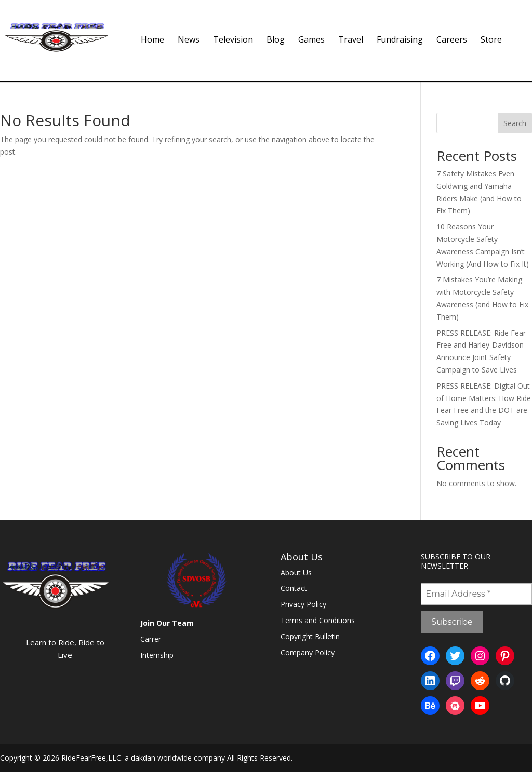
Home (152, 40)
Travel (350, 40)
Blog (276, 40)
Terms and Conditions (318, 620)
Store (491, 40)
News (189, 40)
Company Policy (308, 652)
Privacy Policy (303, 604)
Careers (451, 40)
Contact (294, 588)
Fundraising (400, 40)
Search (514, 123)
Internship (157, 655)
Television (233, 40)
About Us (296, 572)
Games (311, 40)
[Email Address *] (476, 594)
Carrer (150, 639)
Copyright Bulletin (310, 636)
